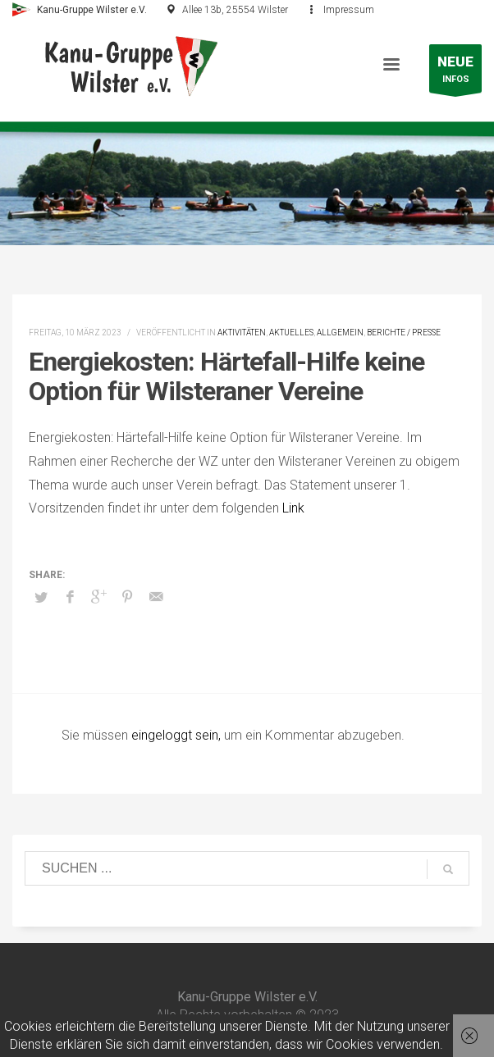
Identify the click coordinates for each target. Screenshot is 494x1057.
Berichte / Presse (404, 332)
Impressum (348, 10)
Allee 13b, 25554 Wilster (235, 10)
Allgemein (340, 332)
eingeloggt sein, (177, 735)
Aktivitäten (241, 332)
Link (293, 508)
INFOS (455, 72)
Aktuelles (291, 332)
